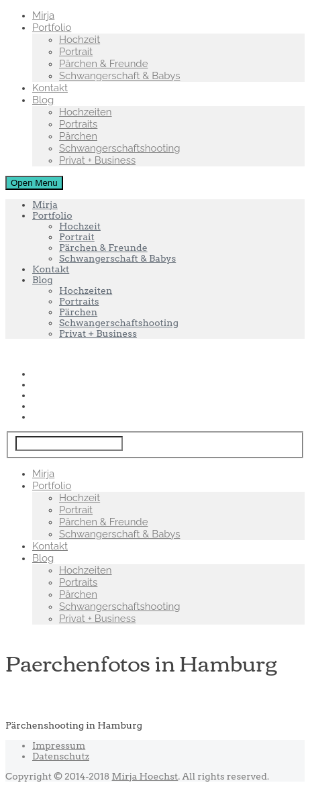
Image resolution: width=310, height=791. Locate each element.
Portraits (78, 124)
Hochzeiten (85, 112)
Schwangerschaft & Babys (119, 76)
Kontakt (50, 88)
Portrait (76, 52)
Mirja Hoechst (145, 776)
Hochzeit (79, 40)
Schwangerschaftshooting (119, 148)
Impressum (58, 745)
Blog (43, 100)
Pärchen (78, 136)
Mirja (43, 15)
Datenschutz (60, 756)
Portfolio (51, 27)
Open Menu (34, 183)
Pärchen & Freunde (103, 64)
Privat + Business (97, 160)
